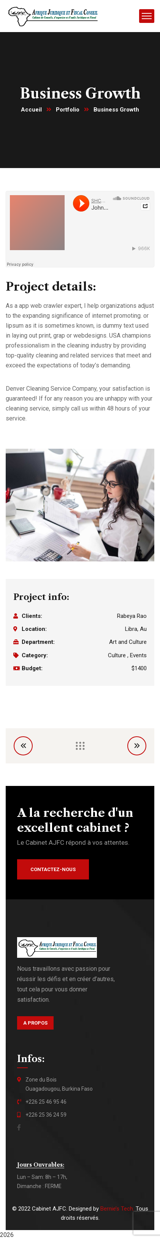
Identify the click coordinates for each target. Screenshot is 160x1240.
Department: (38, 642)
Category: (35, 655)
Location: (34, 629)
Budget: (32, 668)
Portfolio (67, 109)
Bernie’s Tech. (117, 1208)
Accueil (31, 109)
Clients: (32, 616)
